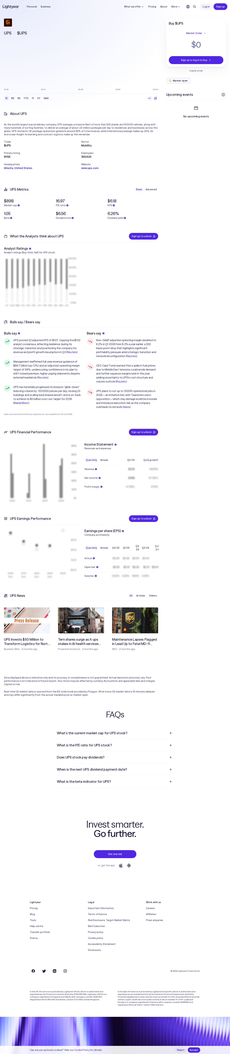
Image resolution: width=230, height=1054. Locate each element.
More (176, 6)
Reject (180, 1050)
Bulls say (12, 333)
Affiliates (151, 914)
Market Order (196, 33)
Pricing (152, 6)
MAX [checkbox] (46, 98)
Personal (32, 6)
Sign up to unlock (143, 236)
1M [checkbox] (18, 98)
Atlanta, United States (18, 168)
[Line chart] (149, 98)
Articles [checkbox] (140, 595)
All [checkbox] (131, 595)
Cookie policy (95, 938)
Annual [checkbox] (104, 460)
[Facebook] (33, 971)
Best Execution (96, 926)
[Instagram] (65, 971)
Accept (194, 1050)
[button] (42, 141)
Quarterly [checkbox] (91, 460)
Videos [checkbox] (153, 595)
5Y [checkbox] (38, 98)
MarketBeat (21, 403)
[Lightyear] (11, 7)
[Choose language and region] (188, 6)
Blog (32, 914)
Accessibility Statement (102, 944)
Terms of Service (97, 914)
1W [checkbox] (12, 98)
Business (46, 6)
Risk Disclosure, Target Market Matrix (109, 920)
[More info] (223, 94)
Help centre (36, 926)
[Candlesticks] (155, 98)
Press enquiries (154, 920)
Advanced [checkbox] (151, 189)
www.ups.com (90, 168)
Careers (150, 908)
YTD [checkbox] (26, 98)
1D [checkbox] (6, 98)
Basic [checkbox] (139, 189)
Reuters (72, 352)
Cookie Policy (82, 1050)
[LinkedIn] (54, 971)
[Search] (194, 6)
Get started (115, 854)
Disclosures (94, 950)
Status (34, 938)
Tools (33, 920)
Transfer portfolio (40, 932)
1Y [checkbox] (33, 98)
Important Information (101, 908)
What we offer (134, 6)
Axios (126, 407)
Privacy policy (95, 932)
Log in (206, 6)
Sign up (220, 6)
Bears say (95, 333)
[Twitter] (44, 971)
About (163, 6)
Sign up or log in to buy (196, 60)
